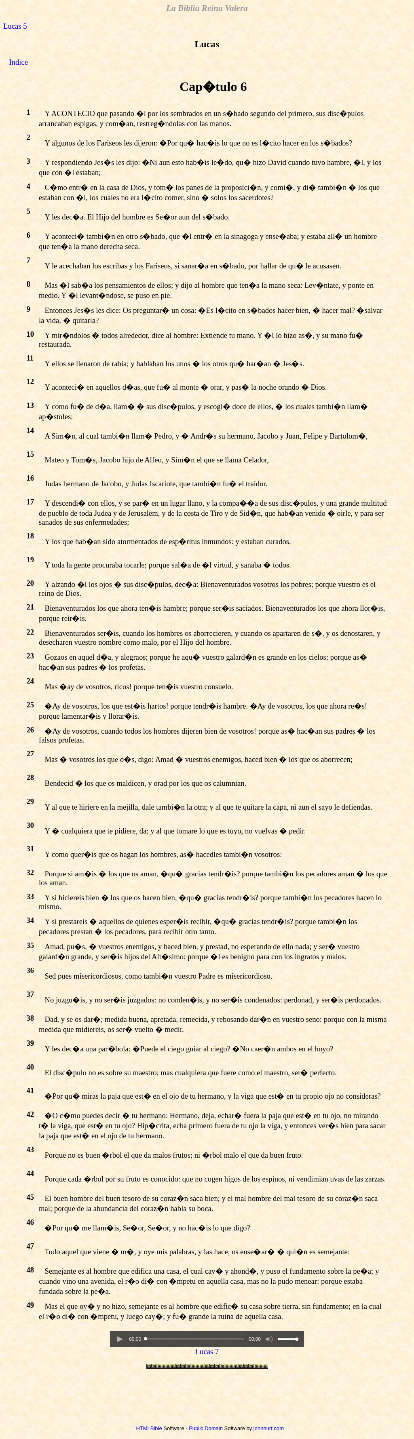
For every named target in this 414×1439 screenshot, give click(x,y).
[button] (119, 1339)
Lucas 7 (207, 1351)
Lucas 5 (15, 26)
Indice (18, 62)
